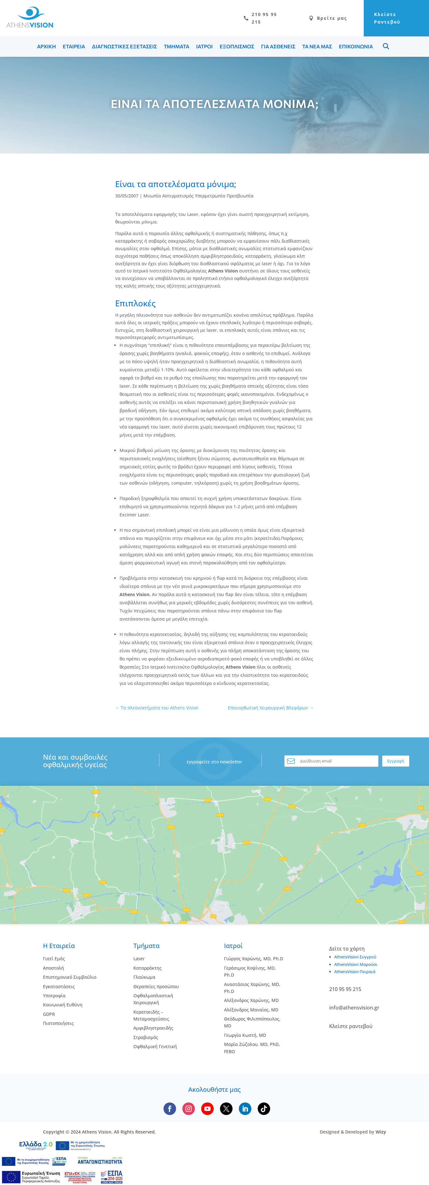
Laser (139, 959)
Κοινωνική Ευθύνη (63, 1005)
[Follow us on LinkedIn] (245, 1109)
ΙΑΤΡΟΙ (204, 47)
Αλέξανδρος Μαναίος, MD (251, 1010)
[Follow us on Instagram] (188, 1109)
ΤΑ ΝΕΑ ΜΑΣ (317, 47)
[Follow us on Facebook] (170, 1109)
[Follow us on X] (226, 1109)
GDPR (49, 1014)
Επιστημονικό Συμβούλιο (69, 978)
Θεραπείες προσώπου (156, 987)
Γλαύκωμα (144, 978)
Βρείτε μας (315, 18)
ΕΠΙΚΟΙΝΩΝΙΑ (356, 47)
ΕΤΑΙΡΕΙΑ (74, 47)
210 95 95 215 (246, 18)
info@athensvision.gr (354, 1008)
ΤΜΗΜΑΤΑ (176, 47)
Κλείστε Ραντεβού (381, 18)
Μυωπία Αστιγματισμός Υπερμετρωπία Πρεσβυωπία (198, 196)
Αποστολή (53, 968)
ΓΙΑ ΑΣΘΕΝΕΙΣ (278, 47)
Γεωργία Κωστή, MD (245, 1036)
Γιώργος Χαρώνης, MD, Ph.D (253, 959)
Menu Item (386, 47)
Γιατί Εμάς (54, 959)
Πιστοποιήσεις (58, 1024)
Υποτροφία (54, 996)
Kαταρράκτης (147, 968)
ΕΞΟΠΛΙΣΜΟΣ (237, 47)
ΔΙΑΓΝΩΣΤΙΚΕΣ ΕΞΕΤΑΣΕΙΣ (124, 47)
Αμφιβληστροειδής (153, 1028)
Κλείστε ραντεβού (351, 1026)
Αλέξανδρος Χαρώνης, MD (251, 1001)
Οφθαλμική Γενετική (155, 1047)
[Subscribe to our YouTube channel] (207, 1109)
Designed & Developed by (353, 1132)
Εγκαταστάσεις (59, 987)
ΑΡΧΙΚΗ (46, 47)
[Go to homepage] (26, 26)
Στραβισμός (145, 1038)
